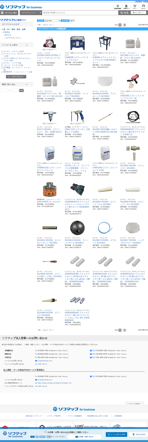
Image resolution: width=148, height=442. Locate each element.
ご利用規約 (138, 2)
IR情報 (145, 2)
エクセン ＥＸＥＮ (12, 63)
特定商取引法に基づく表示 (97, 416)
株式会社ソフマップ (33, 416)
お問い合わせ (42, 364)
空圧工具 (7, 35)
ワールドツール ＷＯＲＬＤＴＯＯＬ (132, 127)
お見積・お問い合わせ (84, 437)
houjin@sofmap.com (44, 361)
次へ (51, 25)
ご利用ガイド (126, 8)
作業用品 (6, 32)
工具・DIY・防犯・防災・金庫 (13, 29)
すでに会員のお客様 (118, 434)
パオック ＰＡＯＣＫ (13, 65)
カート (135, 8)
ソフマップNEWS (54, 416)
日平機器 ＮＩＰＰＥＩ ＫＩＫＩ (76, 127)
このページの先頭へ (134, 403)
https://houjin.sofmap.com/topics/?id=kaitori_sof (54, 383)
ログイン (143, 8)
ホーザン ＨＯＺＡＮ (13, 51)
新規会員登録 (118, 8)
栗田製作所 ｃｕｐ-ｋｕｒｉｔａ (17, 72)
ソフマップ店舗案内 (74, 416)
